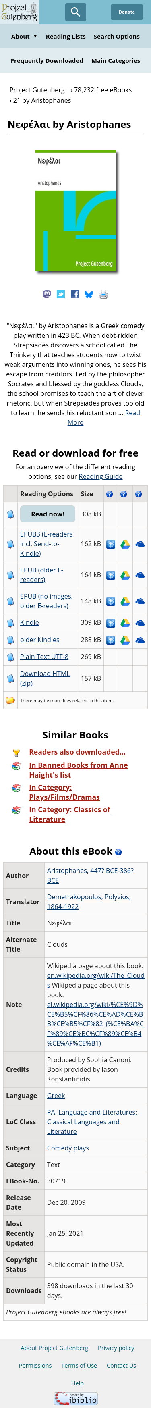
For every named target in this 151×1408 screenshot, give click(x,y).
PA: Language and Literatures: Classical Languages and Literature (92, 1122)
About (24, 36)
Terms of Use (79, 1365)
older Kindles (40, 639)
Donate (127, 12)
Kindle (29, 622)
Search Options (117, 36)
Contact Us (121, 1365)
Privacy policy (116, 1348)
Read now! (47, 514)
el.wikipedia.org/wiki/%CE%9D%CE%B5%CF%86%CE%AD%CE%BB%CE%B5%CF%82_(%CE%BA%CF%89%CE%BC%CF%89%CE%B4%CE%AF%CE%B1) (95, 1024)
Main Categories (116, 60)
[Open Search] (75, 12)
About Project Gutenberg (54, 1348)
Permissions (35, 1365)
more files (60, 700)
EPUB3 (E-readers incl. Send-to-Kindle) (46, 544)
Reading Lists (66, 36)
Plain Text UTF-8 (44, 656)
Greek (56, 1095)
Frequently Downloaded (47, 60)
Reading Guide (101, 476)
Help (77, 1383)
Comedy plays (68, 1148)
